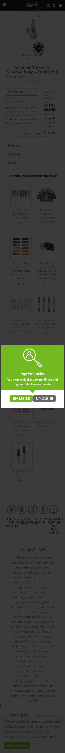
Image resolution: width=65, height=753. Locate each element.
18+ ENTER (21, 398)
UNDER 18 (44, 398)
